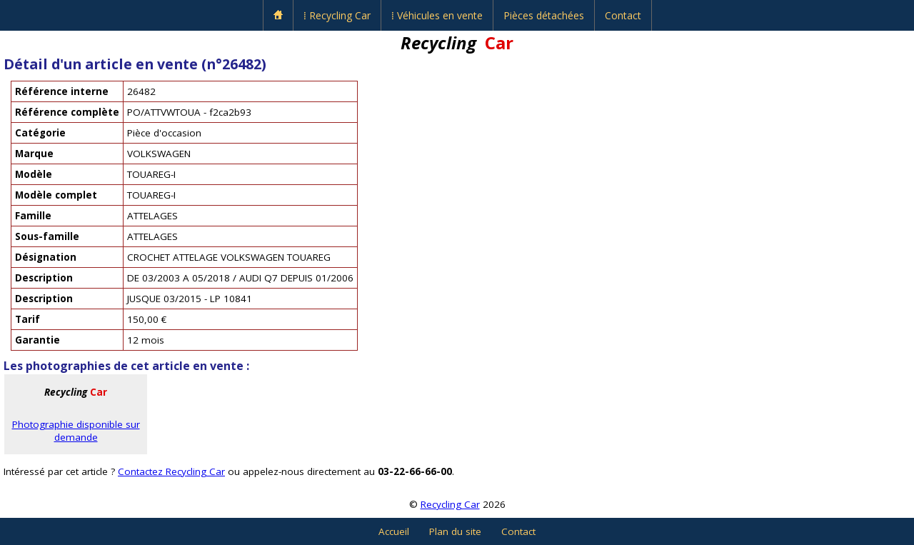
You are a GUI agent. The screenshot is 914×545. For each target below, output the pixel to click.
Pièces (543, 15)
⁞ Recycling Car (337, 15)
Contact (623, 15)
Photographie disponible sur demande (76, 431)
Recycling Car (450, 504)
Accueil (393, 531)
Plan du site (455, 531)
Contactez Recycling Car (171, 471)
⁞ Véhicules (437, 15)
